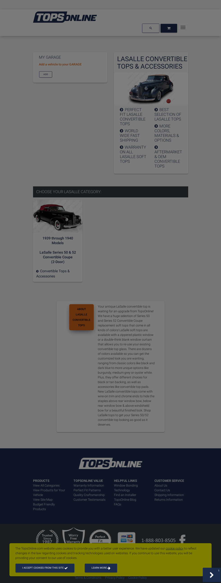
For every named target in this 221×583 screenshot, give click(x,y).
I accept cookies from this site (45, 568)
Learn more (101, 568)
